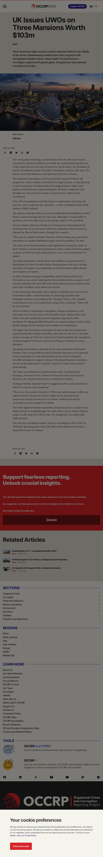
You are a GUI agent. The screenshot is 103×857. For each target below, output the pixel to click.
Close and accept (21, 846)
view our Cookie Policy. (27, 835)
